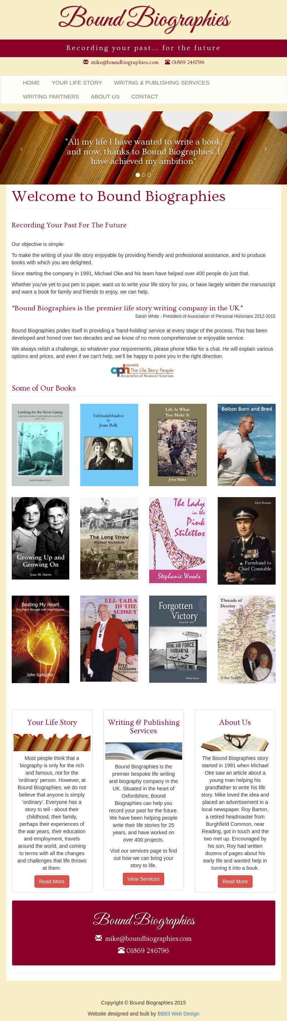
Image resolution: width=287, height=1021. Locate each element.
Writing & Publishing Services (162, 82)
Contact (144, 96)
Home (31, 82)
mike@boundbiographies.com (125, 63)
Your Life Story (77, 82)
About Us (105, 96)
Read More (52, 881)
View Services (144, 879)
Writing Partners (51, 96)
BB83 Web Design (178, 1014)
